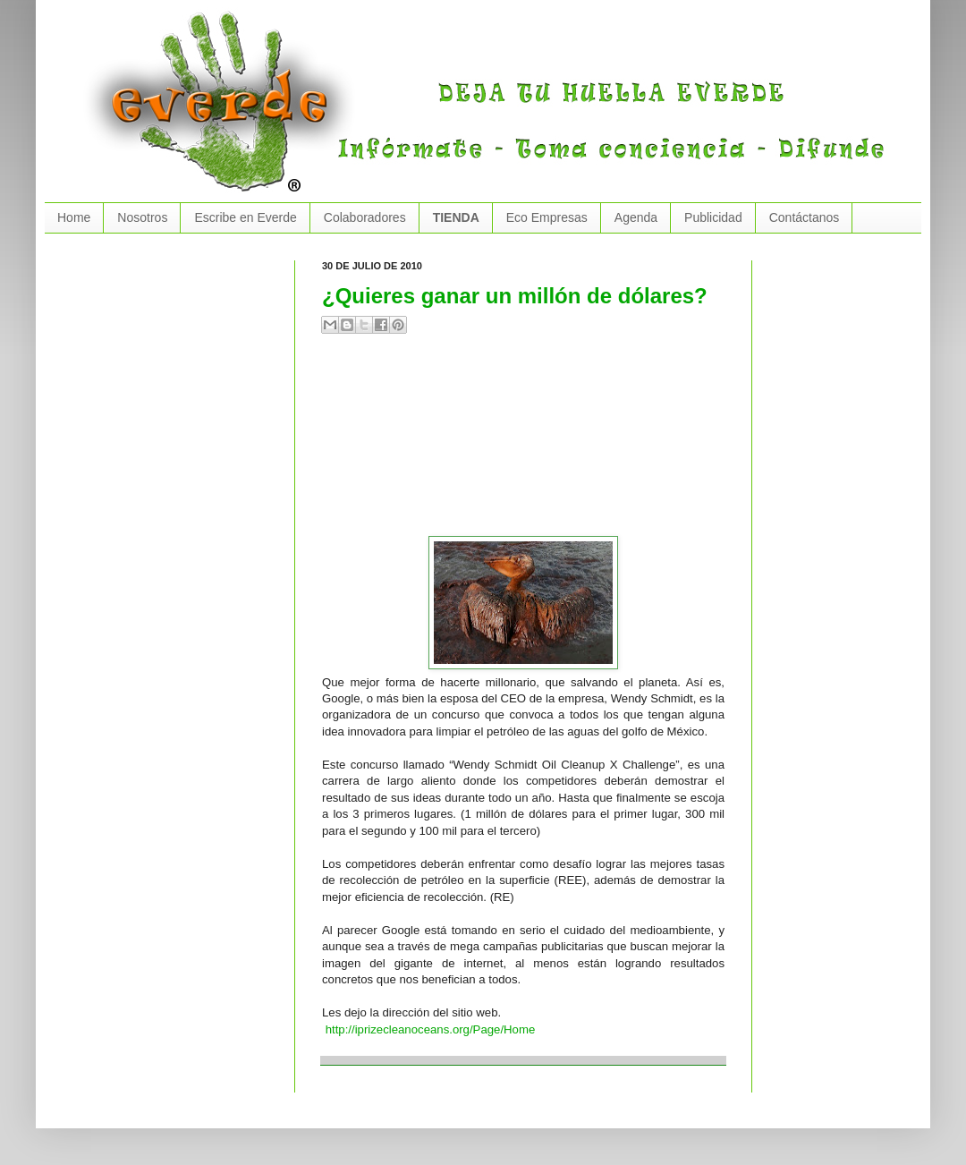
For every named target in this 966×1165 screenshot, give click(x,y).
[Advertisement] (422, 442)
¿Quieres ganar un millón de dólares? (515, 296)
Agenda (635, 217)
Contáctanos (804, 217)
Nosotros (142, 217)
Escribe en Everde (245, 217)
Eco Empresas (547, 217)
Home (73, 217)
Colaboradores (365, 217)
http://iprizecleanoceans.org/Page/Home (431, 1029)
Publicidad (713, 217)
